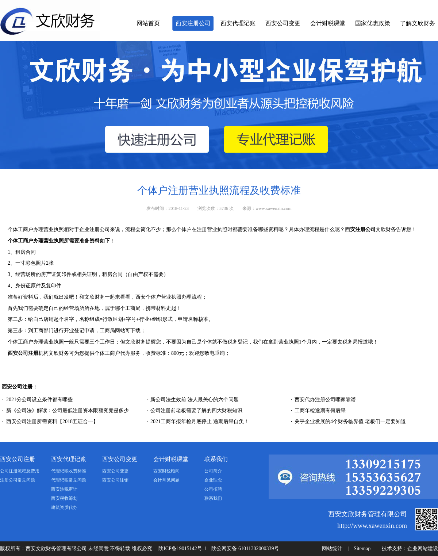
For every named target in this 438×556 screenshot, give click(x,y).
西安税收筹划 (64, 498)
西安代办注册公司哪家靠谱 (325, 399)
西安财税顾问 (166, 470)
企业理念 (213, 480)
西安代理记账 (238, 23)
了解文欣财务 (417, 23)
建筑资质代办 (64, 507)
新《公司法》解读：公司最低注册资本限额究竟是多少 (67, 410)
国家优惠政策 (372, 23)
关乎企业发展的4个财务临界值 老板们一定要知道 (350, 421)
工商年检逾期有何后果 (320, 410)
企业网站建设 (422, 548)
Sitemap (362, 548)
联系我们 (216, 459)
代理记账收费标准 (68, 470)
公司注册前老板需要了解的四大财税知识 (196, 410)
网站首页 (148, 23)
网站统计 (332, 548)
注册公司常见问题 (17, 480)
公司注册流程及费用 (19, 470)
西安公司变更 (282, 23)
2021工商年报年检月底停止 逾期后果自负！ (200, 421)
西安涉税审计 (64, 489)
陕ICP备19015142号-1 (182, 548)
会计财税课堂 (327, 23)
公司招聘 (213, 489)
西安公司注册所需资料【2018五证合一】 (52, 421)
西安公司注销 (115, 480)
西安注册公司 (193, 23)
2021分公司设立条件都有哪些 (39, 399)
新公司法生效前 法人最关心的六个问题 (194, 399)
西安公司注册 (23, 353)
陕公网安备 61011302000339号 (245, 548)
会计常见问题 (166, 480)
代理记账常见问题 (68, 480)
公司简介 (213, 470)
